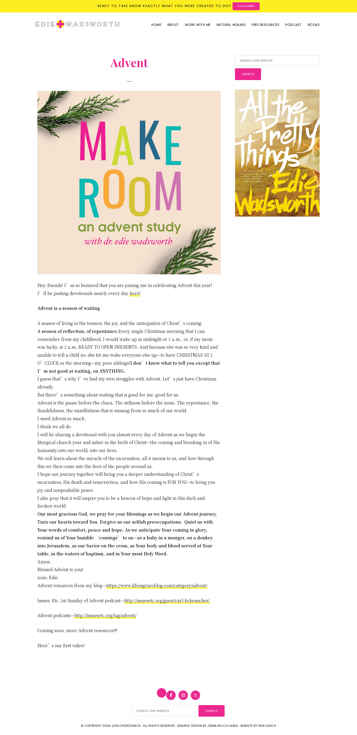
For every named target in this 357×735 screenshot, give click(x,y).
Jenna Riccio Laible (222, 726)
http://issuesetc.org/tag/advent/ (105, 615)
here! (135, 293)
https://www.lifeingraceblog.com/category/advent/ (156, 585)
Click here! (246, 6)
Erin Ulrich (267, 726)
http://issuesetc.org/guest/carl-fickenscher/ (167, 600)
